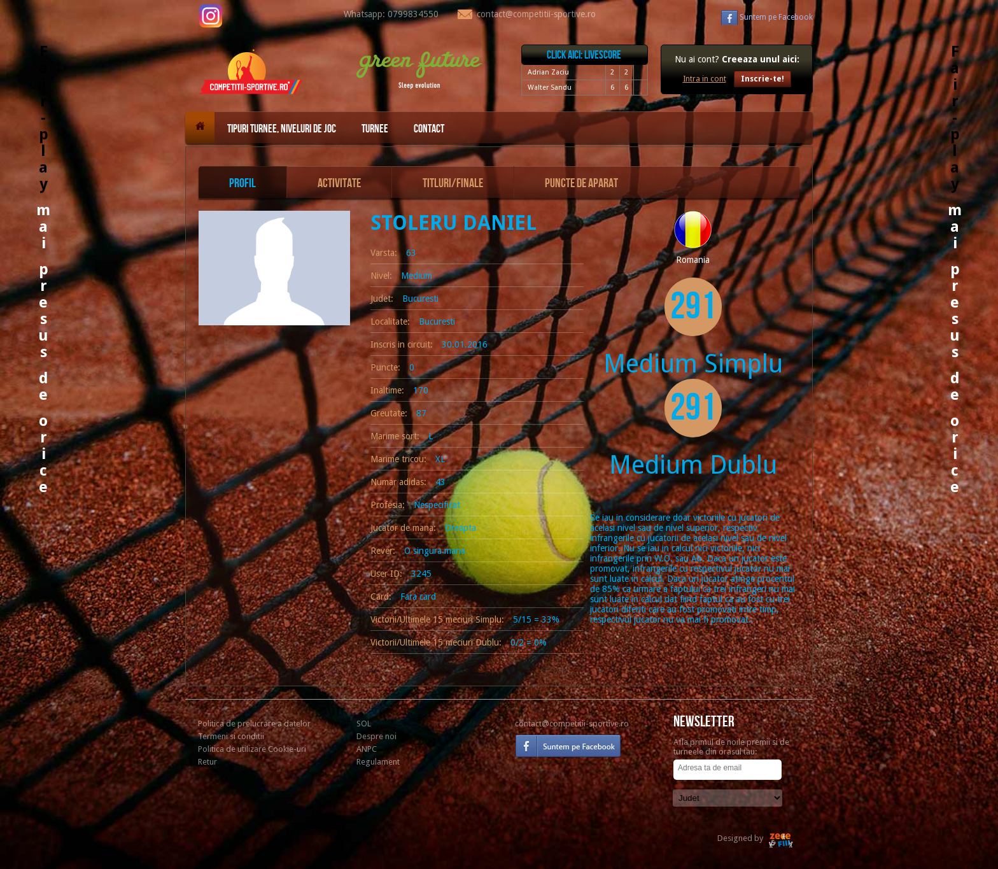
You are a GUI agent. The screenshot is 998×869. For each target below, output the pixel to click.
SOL (363, 723)
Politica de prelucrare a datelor (254, 723)
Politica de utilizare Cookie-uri (252, 749)
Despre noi (376, 736)
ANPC (366, 749)
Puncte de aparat (581, 183)
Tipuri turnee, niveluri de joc (281, 129)
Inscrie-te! (762, 78)
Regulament (378, 762)
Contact (429, 129)
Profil (242, 183)
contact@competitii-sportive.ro (572, 723)
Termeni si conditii (231, 736)
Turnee (375, 129)
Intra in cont (704, 78)
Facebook (776, 17)
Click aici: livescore (584, 55)
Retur (207, 762)
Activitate (339, 183)
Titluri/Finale (453, 183)
